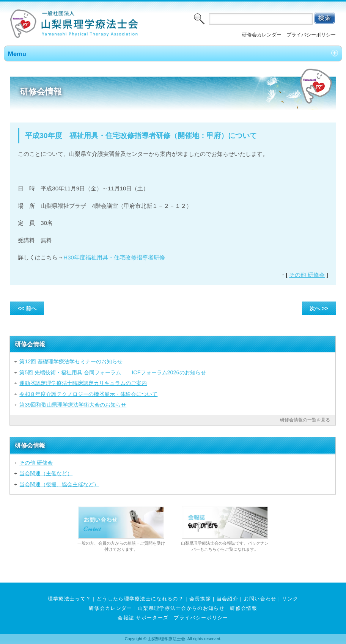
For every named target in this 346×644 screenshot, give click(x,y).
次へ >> (319, 308)
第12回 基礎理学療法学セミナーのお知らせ (71, 361)
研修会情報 (243, 608)
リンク (290, 599)
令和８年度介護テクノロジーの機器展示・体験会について (88, 394)
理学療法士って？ (69, 599)
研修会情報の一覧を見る (305, 420)
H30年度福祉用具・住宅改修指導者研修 (114, 257)
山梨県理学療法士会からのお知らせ (181, 608)
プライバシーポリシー (311, 35)
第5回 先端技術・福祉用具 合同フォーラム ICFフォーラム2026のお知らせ (112, 372)
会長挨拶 (200, 599)
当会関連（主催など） (45, 473)
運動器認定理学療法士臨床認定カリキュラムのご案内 (83, 383)
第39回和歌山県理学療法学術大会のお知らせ (72, 405)
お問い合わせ (260, 599)
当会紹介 (227, 599)
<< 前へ (27, 308)
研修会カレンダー (262, 35)
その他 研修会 (307, 275)
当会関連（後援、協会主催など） (59, 484)
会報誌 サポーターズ (143, 617)
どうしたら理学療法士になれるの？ (140, 599)
